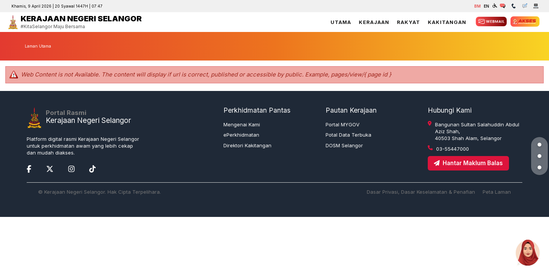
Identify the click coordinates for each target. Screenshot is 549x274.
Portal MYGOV (343, 124)
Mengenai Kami (241, 124)
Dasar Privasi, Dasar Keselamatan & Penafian (421, 192)
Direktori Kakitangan (247, 145)
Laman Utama (38, 46)
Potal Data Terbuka (348, 135)
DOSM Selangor (344, 145)
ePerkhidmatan (241, 135)
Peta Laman (497, 192)
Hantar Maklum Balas (468, 163)
